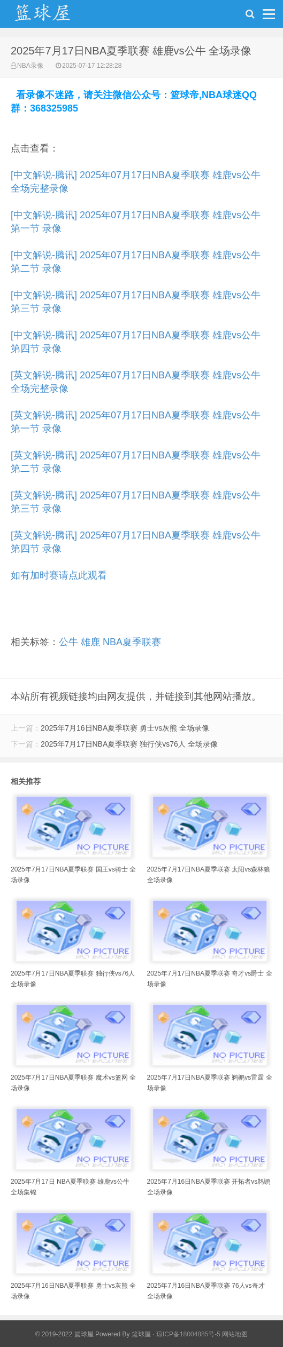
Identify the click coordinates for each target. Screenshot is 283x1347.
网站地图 (235, 1334)
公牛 (68, 642)
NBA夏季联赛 (132, 642)
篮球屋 (141, 1334)
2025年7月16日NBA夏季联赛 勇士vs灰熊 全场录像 (125, 728)
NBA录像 (30, 65)
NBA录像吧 (53, 16)
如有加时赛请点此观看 (59, 575)
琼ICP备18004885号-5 (188, 1334)
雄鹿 (90, 642)
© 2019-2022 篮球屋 (64, 1334)
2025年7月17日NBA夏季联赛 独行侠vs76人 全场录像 (129, 744)
